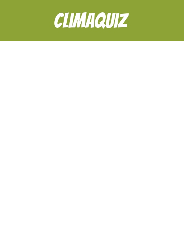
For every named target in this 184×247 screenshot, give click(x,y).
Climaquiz (90, 16)
